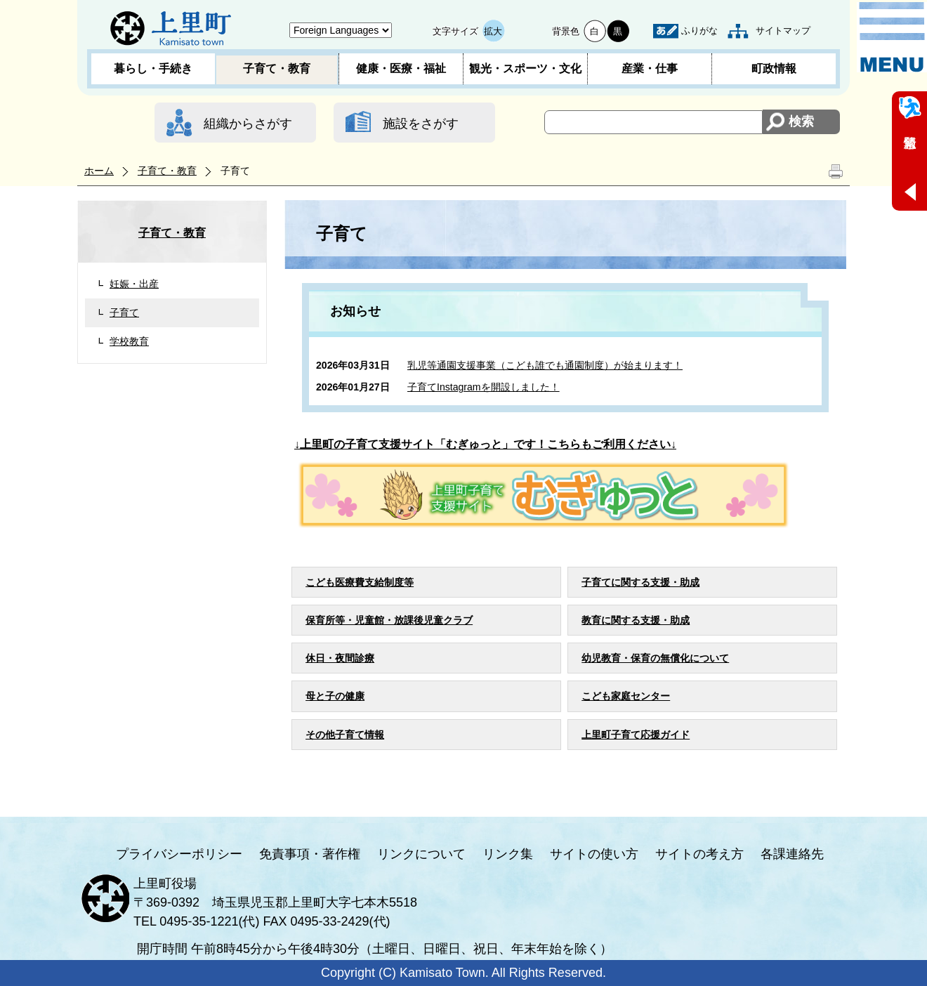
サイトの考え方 (699, 854)
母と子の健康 (334, 696)
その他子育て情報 (344, 734)
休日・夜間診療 (339, 658)
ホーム (99, 170)
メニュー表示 (892, 37)
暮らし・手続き (153, 68)
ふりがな (699, 30)
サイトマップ (783, 30)
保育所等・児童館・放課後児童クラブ (389, 620)
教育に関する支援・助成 (635, 620)
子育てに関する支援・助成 (640, 582)
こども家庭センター (625, 696)
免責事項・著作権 (309, 854)
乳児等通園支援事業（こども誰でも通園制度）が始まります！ (545, 365)
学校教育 (129, 341)
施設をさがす (421, 124)
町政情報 (773, 68)
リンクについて (421, 854)
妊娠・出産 (134, 283)
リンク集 (507, 854)
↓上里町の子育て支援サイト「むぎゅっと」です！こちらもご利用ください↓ (485, 444)
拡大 (493, 31)
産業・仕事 (650, 68)
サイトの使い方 (594, 854)
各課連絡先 (792, 854)
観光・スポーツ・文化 (525, 68)
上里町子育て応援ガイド (635, 734)
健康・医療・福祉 (401, 68)
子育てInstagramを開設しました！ (483, 387)
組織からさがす (248, 124)
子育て (124, 312)
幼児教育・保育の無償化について (655, 658)
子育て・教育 (276, 68)
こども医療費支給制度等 (359, 582)
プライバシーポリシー (179, 854)
